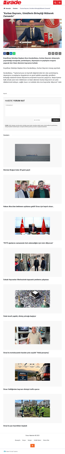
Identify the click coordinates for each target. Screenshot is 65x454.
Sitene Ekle (46, 440)
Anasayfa (7, 8)
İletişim (30, 440)
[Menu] (59, 2)
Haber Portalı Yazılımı (12, 451)
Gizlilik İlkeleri (37, 440)
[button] (53, 53)
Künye (24, 440)
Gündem (15, 8)
